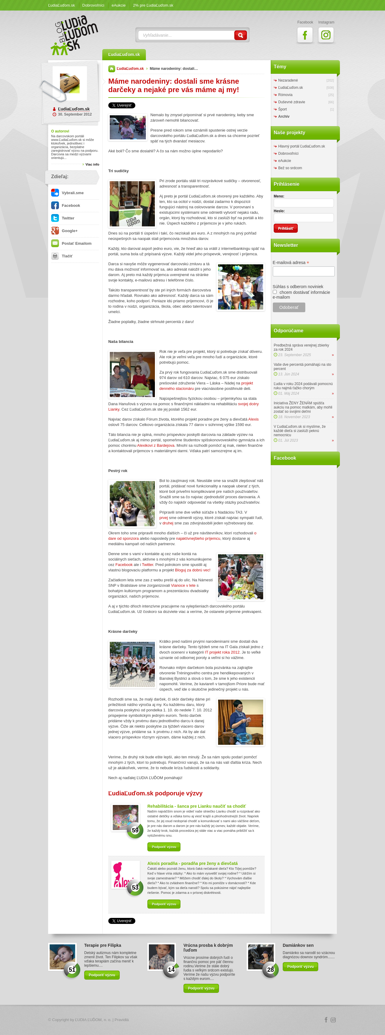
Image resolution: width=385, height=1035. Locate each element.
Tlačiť (61, 256)
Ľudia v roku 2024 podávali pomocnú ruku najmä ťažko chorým (303, 386)
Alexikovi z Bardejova (155, 445)
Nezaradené (288, 80)
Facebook (65, 205)
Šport (282, 109)
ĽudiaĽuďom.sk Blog (75, 35)
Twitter (62, 218)
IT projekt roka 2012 (222, 652)
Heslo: (279, 211)
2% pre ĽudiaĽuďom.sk (153, 5)
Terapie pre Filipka (102, 945)
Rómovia (285, 95)
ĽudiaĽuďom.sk (61, 5)
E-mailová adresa (291, 263)
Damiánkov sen (298, 945)
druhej (167, 523)
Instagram (333, 1020)
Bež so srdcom (290, 168)
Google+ (64, 231)
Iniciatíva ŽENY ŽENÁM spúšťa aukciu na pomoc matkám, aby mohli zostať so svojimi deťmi (303, 407)
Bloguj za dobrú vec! (193, 570)
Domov (111, 68)
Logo (192, 1020)
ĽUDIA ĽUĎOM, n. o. (93, 1020)
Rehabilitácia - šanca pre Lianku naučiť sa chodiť (196, 806)
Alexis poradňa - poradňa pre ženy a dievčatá (192, 863)
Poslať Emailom (71, 243)
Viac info (92, 164)
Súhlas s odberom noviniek (298, 286)
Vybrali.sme (67, 193)
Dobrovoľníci (93, 5)
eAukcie (118, 5)
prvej (163, 517)
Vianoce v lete (183, 585)
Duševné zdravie (291, 102)
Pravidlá (122, 1020)
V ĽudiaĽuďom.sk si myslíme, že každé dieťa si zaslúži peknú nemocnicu (300, 430)
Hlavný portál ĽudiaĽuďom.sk (301, 146)
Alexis (253, 419)
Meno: (279, 196)
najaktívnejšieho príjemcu (198, 538)
